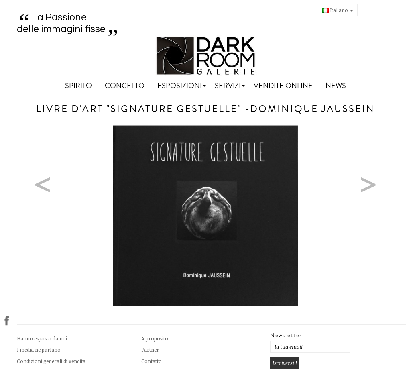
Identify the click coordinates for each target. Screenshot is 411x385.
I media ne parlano (39, 349)
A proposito (154, 338)
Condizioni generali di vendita (51, 361)
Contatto (151, 361)
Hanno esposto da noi (42, 338)
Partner (150, 349)
